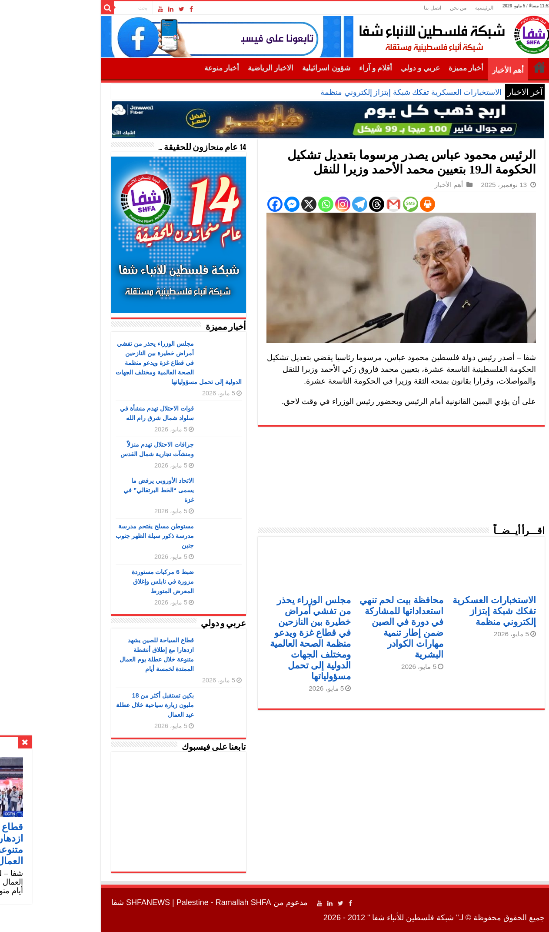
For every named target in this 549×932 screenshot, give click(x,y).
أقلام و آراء (322, 68)
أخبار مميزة (412, 68)
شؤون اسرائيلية (272, 68)
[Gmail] (340, 204)
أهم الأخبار (454, 70)
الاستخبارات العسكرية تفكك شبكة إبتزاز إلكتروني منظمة (357, 92)
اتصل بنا (378, 8)
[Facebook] (221, 204)
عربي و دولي (366, 68)
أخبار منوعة (168, 68)
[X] (255, 204)
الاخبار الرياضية (217, 68)
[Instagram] (289, 204)
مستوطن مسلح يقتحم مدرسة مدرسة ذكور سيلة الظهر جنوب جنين (101, 536)
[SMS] (357, 204)
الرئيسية (431, 8)
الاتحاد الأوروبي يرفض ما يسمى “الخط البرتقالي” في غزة (105, 490)
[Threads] (323, 204)
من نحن (404, 8)
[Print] (374, 204)
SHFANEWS (94, 902)
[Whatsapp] (272, 204)
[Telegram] (306, 204)
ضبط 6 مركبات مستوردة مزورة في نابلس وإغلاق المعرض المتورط (109, 581)
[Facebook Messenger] (238, 204)
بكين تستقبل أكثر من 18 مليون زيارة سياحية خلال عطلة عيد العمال (101, 705)
